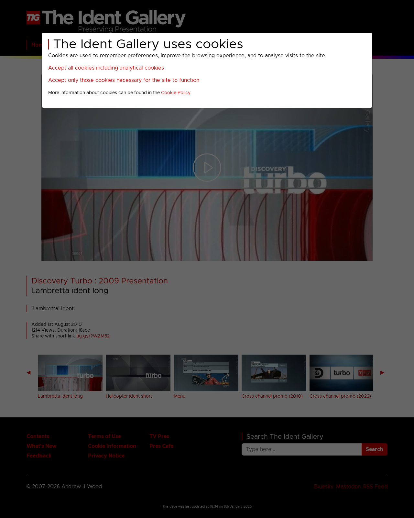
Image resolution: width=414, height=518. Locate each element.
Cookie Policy (176, 93)
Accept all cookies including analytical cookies (106, 68)
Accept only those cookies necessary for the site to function (123, 80)
